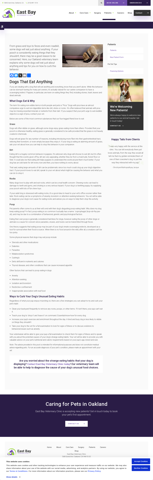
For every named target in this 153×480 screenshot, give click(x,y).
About (71, 13)
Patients (107, 13)
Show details (11, 477)
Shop (130, 13)
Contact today (50, 364)
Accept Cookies (141, 461)
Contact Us (73, 427)
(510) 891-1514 (33, 3)
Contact (139, 13)
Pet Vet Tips (112, 64)
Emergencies (136, 3)
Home (49, 451)
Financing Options (116, 71)
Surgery (97, 13)
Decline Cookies (141, 468)
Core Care (84, 13)
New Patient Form (117, 57)
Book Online (112, 3)
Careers (120, 13)
